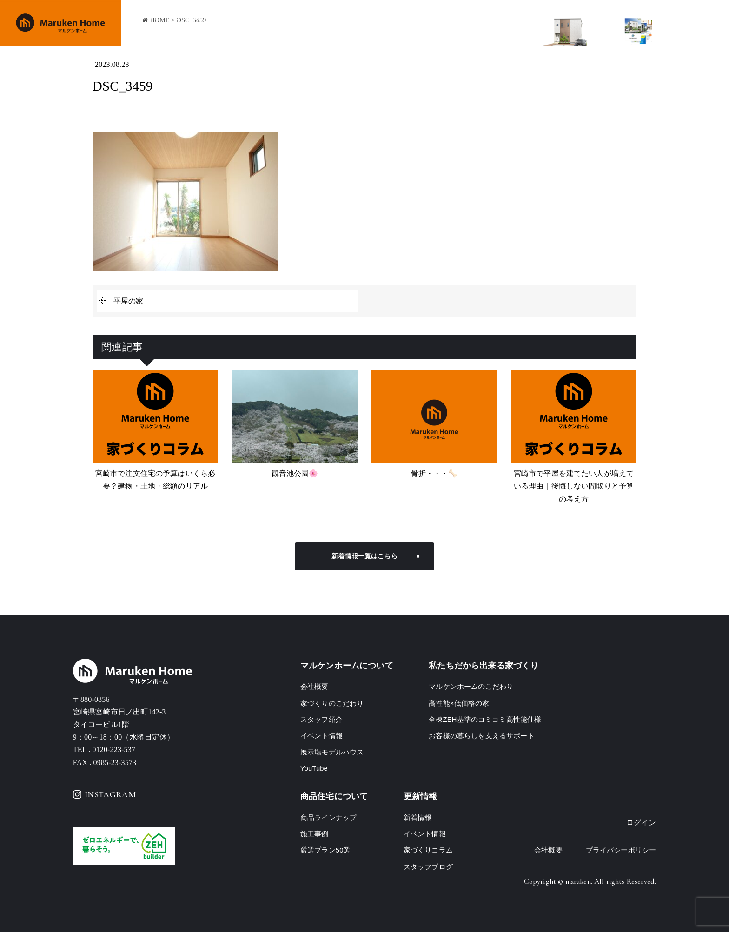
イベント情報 (462, 23)
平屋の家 (128, 301)
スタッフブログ (428, 867)
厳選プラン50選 (325, 850)
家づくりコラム (428, 850)
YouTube (314, 768)
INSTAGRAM (104, 794)
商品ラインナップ (367, 23)
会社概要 (506, 23)
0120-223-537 (113, 750)
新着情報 (418, 817)
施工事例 (418, 23)
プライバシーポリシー (621, 850)
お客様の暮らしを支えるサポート (481, 736)
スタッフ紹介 (321, 719)
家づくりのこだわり (300, 23)
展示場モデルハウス (332, 752)
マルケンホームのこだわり (471, 686)
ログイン (641, 822)
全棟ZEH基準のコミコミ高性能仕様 (485, 719)
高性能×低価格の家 (459, 703)
